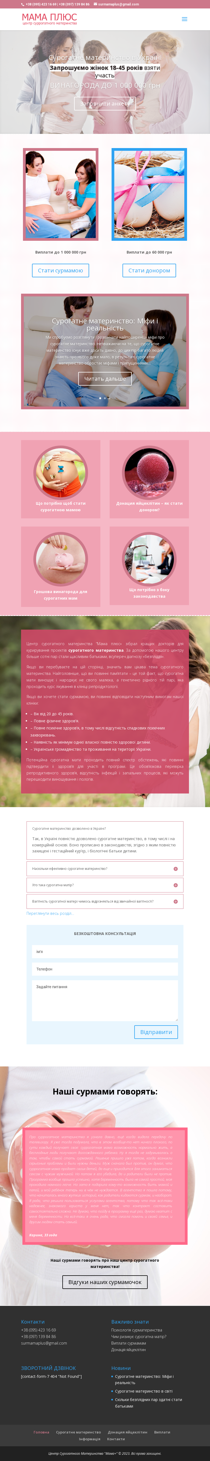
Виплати (162, 1432)
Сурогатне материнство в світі (144, 1391)
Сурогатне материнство (78, 1432)
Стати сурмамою (60, 270)
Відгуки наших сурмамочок (105, 1282)
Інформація (89, 1438)
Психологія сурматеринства (136, 1330)
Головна (41, 1432)
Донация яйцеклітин (127, 1432)
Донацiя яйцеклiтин (128, 1349)
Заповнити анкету (105, 103)
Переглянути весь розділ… (50, 913)
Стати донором (149, 270)
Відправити (156, 1032)
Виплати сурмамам (128, 1343)
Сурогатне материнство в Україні (105, 57)
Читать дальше (105, 378)
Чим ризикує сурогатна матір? (138, 1336)
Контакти (116, 1438)
